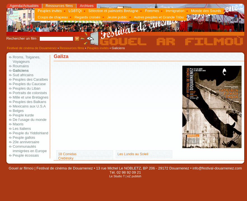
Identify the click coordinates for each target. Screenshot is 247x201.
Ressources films (59, 6)
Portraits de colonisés (30, 93)
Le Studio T (117, 176)
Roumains (21, 66)
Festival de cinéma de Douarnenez (32, 48)
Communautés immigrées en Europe (30, 148)
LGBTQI (75, 11)
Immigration (175, 11)
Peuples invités (50, 11)
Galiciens (21, 70)
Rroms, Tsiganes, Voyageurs (27, 59)
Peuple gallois (24, 137)
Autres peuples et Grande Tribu (159, 17)
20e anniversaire (26, 142)
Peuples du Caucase (29, 84)
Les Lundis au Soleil (132, 154)
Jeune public (117, 17)
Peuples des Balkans (29, 102)
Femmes (152, 11)
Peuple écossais (26, 155)
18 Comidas (67, 154)
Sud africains (23, 75)
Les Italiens (22, 128)
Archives (86, 6)
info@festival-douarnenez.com (217, 168)
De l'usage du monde (30, 120)
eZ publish (134, 176)
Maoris (18, 124)
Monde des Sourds (206, 11)
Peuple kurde (23, 115)
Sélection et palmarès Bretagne (113, 11)
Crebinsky (66, 158)
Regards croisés (87, 17)
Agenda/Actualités (24, 6)
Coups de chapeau (53, 17)
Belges (18, 111)
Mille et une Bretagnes (30, 97)
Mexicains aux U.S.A (29, 106)
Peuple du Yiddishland (30, 133)
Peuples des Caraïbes (30, 79)
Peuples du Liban (27, 88)
